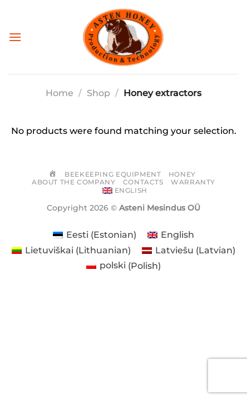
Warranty (193, 182)
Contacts (143, 182)
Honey (182, 174)
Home (59, 93)
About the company (73, 182)
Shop (98, 93)
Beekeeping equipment (113, 174)
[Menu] (15, 37)
